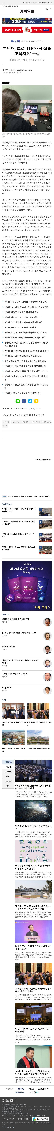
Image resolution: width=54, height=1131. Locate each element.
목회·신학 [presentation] (7, 781)
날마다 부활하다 (8, 646)
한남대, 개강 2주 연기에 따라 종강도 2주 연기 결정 (26, 351)
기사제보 (28, 1116)
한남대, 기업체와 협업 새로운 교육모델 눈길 (23, 322)
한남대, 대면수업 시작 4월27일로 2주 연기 (22, 317)
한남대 (6, 422)
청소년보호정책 (9, 1119)
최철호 (4, 649)
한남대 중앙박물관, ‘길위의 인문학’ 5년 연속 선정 (25, 302)
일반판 (34, 2)
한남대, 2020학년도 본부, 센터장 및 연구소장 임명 (26, 371)
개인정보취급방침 (39, 1116)
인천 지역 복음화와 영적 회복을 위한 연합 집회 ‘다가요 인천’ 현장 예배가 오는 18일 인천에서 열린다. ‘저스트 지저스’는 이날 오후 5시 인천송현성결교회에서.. (33, 794)
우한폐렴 (25, 422)
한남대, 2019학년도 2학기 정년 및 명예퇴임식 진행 (26, 307)
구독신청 (44, 2)
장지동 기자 (13, 70)
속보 (4, 496)
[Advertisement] (27, 478)
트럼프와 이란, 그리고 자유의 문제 (15, 619)
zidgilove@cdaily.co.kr (24, 70)
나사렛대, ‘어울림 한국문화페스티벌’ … (39, 749)
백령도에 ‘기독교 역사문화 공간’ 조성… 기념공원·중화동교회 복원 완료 (33, 907)
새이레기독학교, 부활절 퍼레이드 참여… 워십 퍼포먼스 (29, 496)
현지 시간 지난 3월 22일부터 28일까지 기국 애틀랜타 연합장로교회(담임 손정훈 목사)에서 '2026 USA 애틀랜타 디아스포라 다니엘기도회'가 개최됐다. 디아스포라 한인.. (33, 956)
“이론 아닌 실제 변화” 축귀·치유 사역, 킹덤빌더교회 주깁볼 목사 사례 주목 (32, 1072)
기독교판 (27, 2)
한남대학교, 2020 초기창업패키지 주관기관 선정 (25, 332)
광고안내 (13, 1116)
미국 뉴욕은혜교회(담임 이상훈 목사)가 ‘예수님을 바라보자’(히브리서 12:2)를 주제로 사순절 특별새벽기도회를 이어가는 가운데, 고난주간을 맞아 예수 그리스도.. (33, 997)
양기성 (4, 622)
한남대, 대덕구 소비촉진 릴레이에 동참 (21, 312)
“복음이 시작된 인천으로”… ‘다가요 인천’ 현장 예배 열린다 (32, 787)
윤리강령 (27, 1119)
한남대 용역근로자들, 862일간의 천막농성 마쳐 (25, 337)
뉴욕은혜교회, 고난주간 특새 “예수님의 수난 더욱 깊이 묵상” (33, 990)
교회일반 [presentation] (8, 767)
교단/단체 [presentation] (7, 771)
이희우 (4, 677)
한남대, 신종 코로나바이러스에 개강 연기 (22, 393)
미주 (39, 2)
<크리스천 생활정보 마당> (43, 460)
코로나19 (16, 422)
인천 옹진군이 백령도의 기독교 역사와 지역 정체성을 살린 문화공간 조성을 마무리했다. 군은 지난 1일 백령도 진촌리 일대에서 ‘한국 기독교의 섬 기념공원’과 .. (33, 914)
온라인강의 (36, 422)
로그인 (50, 2)
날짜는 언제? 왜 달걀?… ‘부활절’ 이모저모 (33, 827)
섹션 (3, 3)
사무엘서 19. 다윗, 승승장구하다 (14, 674)
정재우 (4, 690)
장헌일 (4, 665)
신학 (23, 41)
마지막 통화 (6, 687)
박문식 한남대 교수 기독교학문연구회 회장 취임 (25, 361)
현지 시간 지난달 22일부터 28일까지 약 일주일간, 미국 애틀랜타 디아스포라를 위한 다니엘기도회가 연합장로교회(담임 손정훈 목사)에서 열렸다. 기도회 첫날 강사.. (32, 1038)
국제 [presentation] (8, 786)
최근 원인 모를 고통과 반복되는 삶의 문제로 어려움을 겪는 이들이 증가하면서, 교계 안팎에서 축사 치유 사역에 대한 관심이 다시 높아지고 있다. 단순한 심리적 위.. (33, 1079)
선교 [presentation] (8, 776)
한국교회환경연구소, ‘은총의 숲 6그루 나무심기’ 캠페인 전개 (32, 867)
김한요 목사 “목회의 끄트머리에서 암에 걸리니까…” (33, 948)
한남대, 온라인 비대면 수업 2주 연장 (20, 327)
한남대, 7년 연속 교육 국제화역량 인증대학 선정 (25, 366)
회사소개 (5, 1116)
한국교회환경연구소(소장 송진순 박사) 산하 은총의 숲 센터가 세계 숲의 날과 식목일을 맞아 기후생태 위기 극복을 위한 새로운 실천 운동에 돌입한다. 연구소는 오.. (33, 874)
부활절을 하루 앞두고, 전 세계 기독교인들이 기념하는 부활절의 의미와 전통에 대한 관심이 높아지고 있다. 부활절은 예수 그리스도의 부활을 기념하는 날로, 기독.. (33, 834)
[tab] (8, 766)
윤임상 (4, 636)
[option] (14, 715)
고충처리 (19, 1119)
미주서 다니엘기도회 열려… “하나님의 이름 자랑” (33, 1030)
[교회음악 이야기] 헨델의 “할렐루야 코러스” (19, 633)
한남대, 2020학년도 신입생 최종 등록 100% (23, 356)
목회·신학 (15, 41)
